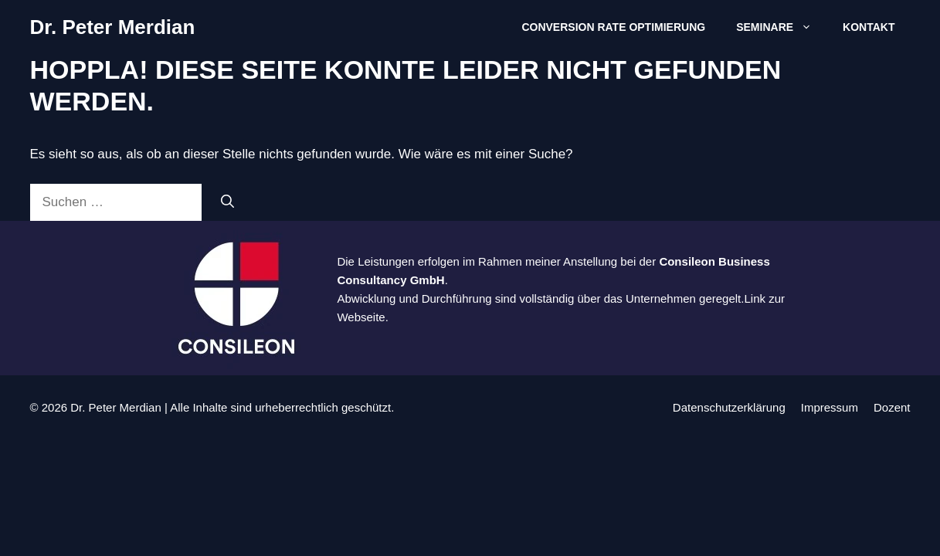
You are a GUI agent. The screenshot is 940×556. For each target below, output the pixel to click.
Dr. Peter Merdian (112, 27)
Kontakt (868, 27)
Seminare (781, 27)
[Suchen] (227, 202)
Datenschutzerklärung (729, 407)
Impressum (829, 407)
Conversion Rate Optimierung (613, 27)
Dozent (892, 407)
